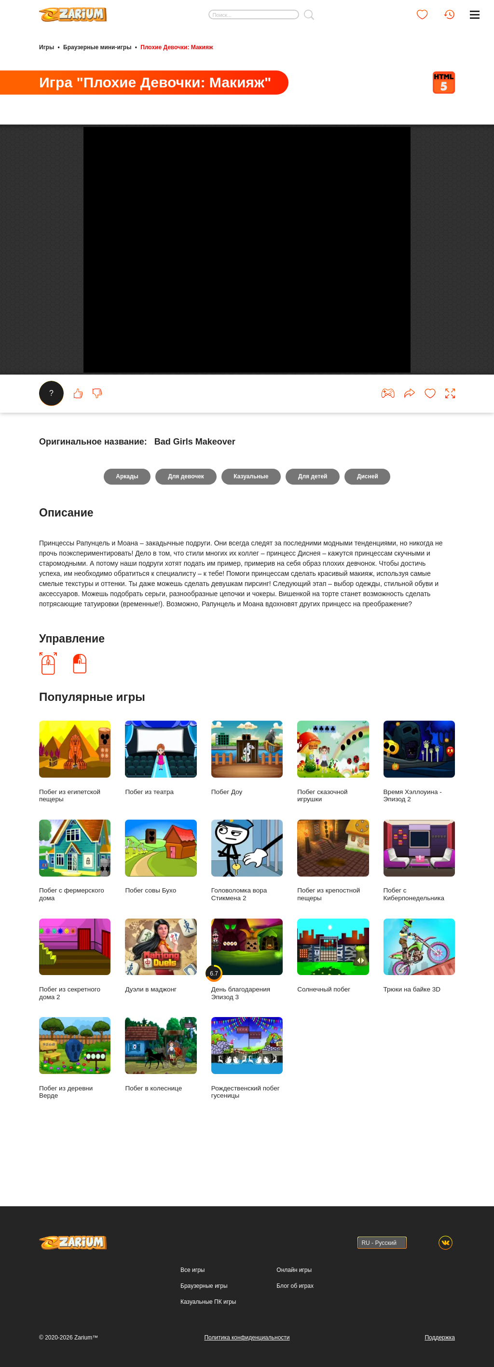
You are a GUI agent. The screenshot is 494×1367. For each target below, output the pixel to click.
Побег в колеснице (160, 1099)
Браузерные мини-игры (97, 47)
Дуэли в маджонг (160, 1000)
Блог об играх (295, 1286)
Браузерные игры (203, 1286)
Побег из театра (160, 803)
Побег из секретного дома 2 (74, 1004)
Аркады (126, 521)
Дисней (368, 521)
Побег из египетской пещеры (74, 807)
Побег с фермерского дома (74, 906)
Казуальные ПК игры (208, 1301)
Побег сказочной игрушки (333, 807)
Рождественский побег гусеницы (247, 1103)
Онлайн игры (294, 1270)
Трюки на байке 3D (419, 1000)
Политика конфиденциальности (246, 1337)
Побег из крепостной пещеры (333, 906)
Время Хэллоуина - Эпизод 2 (419, 807)
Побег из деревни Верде (74, 1103)
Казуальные (250, 521)
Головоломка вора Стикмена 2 (247, 906)
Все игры (192, 1270)
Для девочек (186, 521)
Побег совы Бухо (160, 902)
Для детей (313, 521)
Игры (46, 47)
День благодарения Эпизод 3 (247, 1004)
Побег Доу (247, 803)
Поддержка (440, 1337)
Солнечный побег (333, 1000)
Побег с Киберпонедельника (419, 906)
